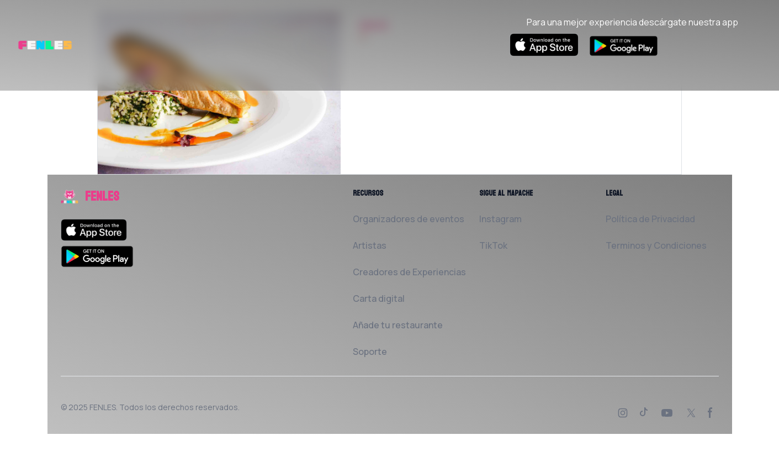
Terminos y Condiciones (656, 245)
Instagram (500, 219)
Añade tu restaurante (398, 325)
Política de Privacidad (650, 219)
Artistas (369, 245)
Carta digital (379, 298)
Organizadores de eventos (408, 219)
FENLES (102, 407)
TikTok (493, 245)
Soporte (370, 351)
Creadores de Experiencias (409, 272)
